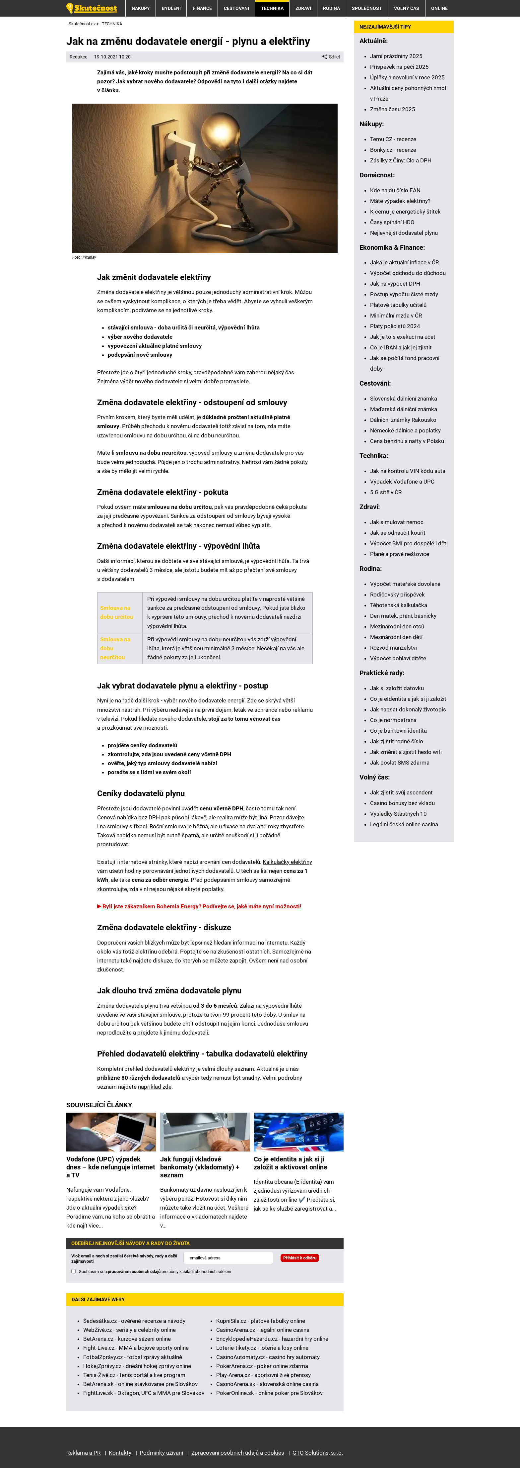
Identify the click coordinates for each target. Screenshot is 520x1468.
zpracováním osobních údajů (133, 1271)
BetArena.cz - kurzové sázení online (127, 1338)
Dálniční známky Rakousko (403, 419)
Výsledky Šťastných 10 (398, 813)
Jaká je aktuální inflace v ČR (404, 262)
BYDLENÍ (171, 8)
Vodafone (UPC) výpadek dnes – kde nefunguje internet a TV (110, 1167)
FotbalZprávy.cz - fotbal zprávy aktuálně (132, 1357)
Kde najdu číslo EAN (395, 190)
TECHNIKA (272, 8)
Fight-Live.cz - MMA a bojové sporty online (136, 1347)
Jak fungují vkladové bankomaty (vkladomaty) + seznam (199, 1167)
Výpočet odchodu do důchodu (408, 273)
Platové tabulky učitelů (398, 305)
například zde (154, 1086)
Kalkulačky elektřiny (287, 862)
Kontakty (120, 1452)
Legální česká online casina (404, 824)
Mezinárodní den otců (397, 626)
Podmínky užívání (161, 1452)
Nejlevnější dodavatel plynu (404, 232)
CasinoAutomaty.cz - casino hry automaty (268, 1357)
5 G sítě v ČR (386, 492)
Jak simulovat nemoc (396, 522)
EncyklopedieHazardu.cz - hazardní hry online (272, 1338)
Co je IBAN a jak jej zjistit (401, 347)
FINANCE (202, 8)
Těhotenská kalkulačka (398, 605)
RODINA (331, 8)
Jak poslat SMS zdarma (399, 762)
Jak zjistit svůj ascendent (401, 792)
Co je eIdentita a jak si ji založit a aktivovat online (290, 1163)
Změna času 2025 (392, 109)
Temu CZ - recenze (393, 139)
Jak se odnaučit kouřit (397, 532)
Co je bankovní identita (398, 730)
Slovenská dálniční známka (403, 398)
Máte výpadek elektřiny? (400, 201)
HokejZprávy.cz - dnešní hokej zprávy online (137, 1366)
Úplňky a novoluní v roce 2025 (407, 77)
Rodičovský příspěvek (397, 594)
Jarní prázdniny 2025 (396, 56)
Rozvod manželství (393, 647)
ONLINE (439, 8)
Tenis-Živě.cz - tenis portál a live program (134, 1375)
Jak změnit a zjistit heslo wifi (406, 752)
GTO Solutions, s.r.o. (317, 1452)
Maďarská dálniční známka (403, 409)
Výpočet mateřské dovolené (405, 584)
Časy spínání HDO (392, 222)
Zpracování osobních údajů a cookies (237, 1452)
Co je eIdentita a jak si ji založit (408, 698)
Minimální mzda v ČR (396, 315)
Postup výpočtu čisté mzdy (404, 294)
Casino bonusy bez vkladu (402, 803)
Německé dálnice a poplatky (405, 430)
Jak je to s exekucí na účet (402, 336)
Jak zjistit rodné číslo (396, 741)
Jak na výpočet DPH (395, 283)
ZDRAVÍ (303, 8)
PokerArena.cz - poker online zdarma (262, 1366)
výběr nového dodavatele (195, 700)
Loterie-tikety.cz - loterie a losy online (262, 1347)
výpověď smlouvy (210, 452)
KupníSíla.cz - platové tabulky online (260, 1321)
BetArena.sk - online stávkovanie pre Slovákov (140, 1384)
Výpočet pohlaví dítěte (398, 658)
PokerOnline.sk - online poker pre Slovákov (269, 1393)
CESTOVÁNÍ (236, 8)
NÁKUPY (141, 8)
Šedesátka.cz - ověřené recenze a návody (134, 1321)
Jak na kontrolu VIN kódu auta (407, 471)
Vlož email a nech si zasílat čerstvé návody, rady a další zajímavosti (124, 1258)
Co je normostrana (393, 720)
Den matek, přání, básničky (403, 615)
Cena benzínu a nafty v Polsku (407, 441)
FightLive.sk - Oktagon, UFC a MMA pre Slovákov (143, 1393)
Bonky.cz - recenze (393, 149)
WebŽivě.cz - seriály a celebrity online (129, 1330)
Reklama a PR (83, 1452)
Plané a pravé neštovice (399, 554)
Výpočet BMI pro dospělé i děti (409, 543)
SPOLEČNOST (367, 8)
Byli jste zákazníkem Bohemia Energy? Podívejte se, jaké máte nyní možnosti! (201, 906)
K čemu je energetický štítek (405, 211)
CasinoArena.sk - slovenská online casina (267, 1384)
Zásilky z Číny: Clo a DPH (400, 160)
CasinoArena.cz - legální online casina (262, 1330)
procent (240, 1014)
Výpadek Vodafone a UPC (402, 481)
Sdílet (331, 56)
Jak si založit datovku (397, 688)
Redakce (78, 56)
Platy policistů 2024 (395, 326)
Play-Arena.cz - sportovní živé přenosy (263, 1375)
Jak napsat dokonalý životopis (408, 709)
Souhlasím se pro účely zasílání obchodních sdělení (155, 1271)
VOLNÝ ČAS (406, 8)
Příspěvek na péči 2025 (399, 66)
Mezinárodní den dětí (396, 637)
